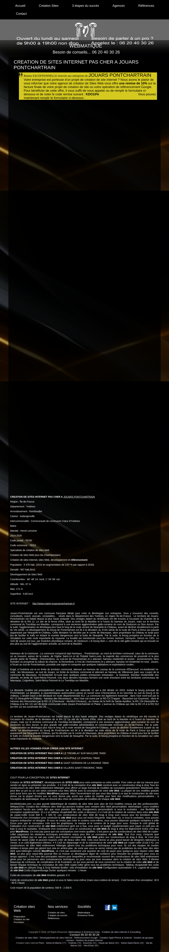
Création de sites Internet (114, 932)
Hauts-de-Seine (106, 943)
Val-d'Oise (89, 945)
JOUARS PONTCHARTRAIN (79, 496)
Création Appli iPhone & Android (116, 937)
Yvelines (72, 943)
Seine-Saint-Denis (130, 943)
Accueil (20, 5)
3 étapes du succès (85, 5)
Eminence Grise (92, 932)
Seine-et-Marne (54, 943)
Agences (119, 5)
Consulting (135, 932)
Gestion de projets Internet (89, 940)
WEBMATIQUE (85, 46)
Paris (41, 943)
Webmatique (74, 932)
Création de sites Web (27, 937)
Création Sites (49, 5)
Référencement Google (85, 937)
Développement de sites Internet (56, 937)
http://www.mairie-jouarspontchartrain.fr (53, 603)
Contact (21, 13)
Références (146, 5)
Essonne (87, 943)
